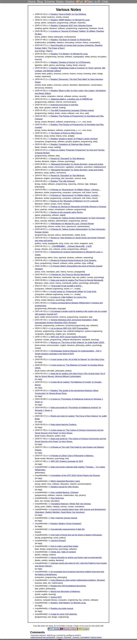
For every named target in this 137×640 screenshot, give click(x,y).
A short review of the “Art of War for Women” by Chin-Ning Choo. (77, 359)
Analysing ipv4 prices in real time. (64, 105)
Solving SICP (56, 597)
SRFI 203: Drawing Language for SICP (67, 461)
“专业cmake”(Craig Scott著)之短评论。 (67, 286)
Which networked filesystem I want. (65, 481)
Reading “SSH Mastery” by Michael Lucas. (68, 603)
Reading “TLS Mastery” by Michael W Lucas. (69, 54)
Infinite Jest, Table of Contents (63, 552)
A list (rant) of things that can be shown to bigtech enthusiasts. (76, 535)
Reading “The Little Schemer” (63, 181)
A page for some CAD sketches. (64, 614)
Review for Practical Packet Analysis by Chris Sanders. (73, 260)
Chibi (105, 1)
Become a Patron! (69, 629)
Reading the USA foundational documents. (68, 586)
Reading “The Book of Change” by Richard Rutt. (71, 40)
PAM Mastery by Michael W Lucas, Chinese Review (72, 224)
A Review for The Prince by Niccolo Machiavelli (70, 275)
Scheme (49, 1)
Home (32, 1)
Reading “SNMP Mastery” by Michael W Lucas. (70, 20)
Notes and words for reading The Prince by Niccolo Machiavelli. (77, 280)
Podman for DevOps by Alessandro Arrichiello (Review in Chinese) (78, 207)
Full (79, 1)
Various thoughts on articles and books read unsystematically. (76, 558)
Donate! (54, 629)
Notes (60, 1)
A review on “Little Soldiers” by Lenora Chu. (69, 297)
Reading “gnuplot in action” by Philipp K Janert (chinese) (74, 139)
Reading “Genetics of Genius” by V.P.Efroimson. (71, 62)
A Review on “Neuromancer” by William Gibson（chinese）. (76, 190)
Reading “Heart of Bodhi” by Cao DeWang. (68, 14)
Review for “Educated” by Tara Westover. (68, 159)
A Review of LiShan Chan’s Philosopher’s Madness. (72, 456)
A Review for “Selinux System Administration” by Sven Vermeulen (78, 218)
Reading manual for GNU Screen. (65, 487)
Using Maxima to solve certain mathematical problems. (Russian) (78, 580)
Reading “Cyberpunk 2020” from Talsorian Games (71, 26)
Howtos (70, 1)
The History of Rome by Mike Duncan (66, 133)
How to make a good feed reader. (65, 546)
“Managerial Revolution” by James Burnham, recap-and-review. (77, 164)
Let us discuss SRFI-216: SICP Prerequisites (69, 328)
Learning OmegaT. (58, 541)
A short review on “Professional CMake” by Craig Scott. (73, 292)
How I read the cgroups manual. (64, 518)
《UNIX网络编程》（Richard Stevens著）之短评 (71, 246)
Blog (40, 1)
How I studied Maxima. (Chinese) (64, 492)
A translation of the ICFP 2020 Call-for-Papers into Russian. (75, 475)
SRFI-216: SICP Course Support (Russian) (68, 337)
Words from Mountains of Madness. (65, 591)
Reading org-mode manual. (62, 608)
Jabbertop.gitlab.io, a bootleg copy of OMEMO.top (71, 99)
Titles (88, 1)
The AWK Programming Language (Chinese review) (72, 110)
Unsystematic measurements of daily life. (68, 529)
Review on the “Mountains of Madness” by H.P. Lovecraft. (75, 201)
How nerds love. (57, 498)
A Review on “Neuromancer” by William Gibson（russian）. (75, 195)
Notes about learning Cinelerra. (64, 425)
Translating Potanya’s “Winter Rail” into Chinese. (71, 504)
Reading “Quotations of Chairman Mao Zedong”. (71, 144)
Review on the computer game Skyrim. (67, 212)
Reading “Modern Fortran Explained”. (66, 524)
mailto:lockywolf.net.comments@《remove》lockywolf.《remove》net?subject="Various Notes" (66, 637)
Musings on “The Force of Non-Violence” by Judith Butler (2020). (78, 342)
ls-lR (97, 1)
